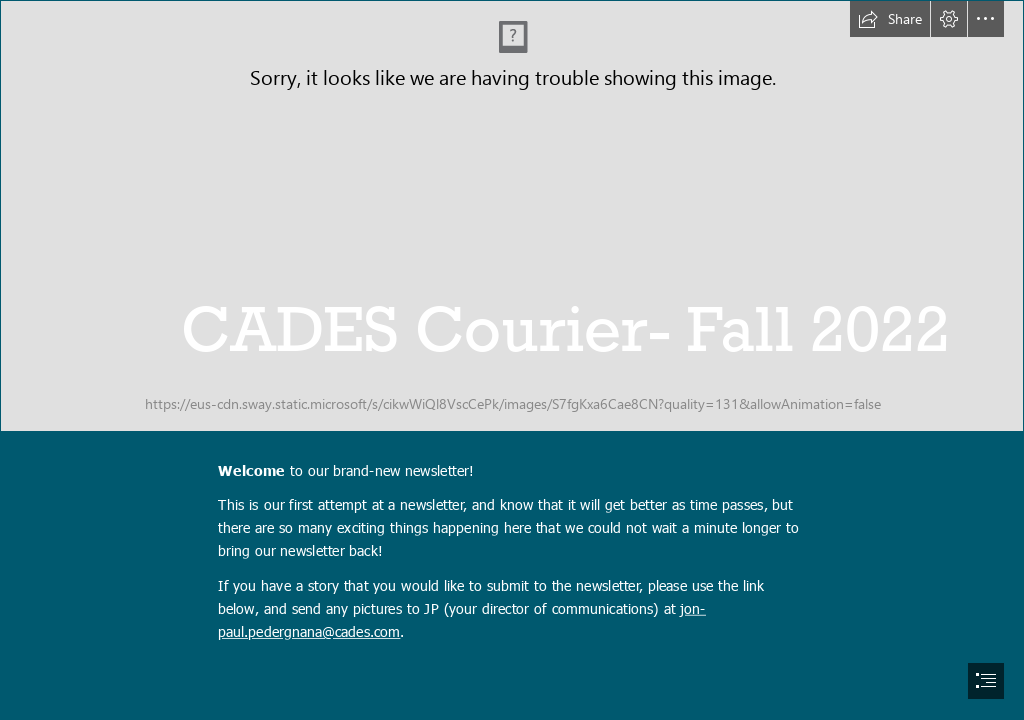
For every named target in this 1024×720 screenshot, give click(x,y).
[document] (512, 360)
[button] (890, 19)
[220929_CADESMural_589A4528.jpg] (512, 216)
